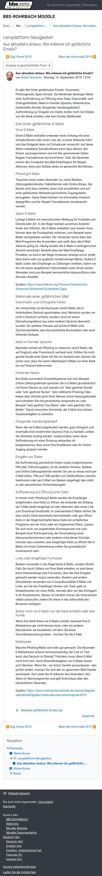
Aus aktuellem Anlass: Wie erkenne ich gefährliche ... (76, 26)
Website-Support (16, 793)
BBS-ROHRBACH (17, 819)
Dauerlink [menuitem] (88, 716)
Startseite (7, 26)
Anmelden (89, 5)
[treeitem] (51, 761)
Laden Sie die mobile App (19, 872)
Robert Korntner (31, 77)
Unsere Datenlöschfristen (19, 867)
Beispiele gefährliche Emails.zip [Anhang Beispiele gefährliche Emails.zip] (39, 710)
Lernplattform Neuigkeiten (38, 26)
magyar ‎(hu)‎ (14, 859)
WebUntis (12, 824)
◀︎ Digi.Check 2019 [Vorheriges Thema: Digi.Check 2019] (18, 57)
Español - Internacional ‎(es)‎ (24, 850)
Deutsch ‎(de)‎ (11, 837)
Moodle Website (16, 828)
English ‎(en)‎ (14, 846)
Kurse (17, 773)
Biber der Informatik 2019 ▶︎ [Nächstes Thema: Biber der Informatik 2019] (77, 57)
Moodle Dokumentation (21, 832)
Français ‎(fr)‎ (14, 855)
